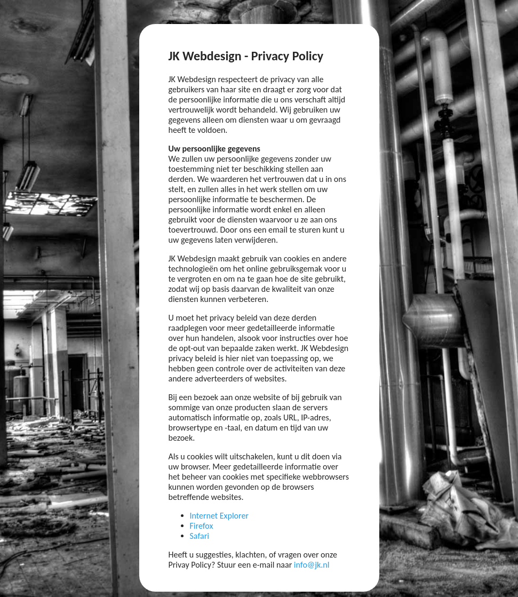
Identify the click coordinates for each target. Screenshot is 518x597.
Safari (199, 536)
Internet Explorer (219, 516)
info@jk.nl (312, 565)
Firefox (201, 526)
